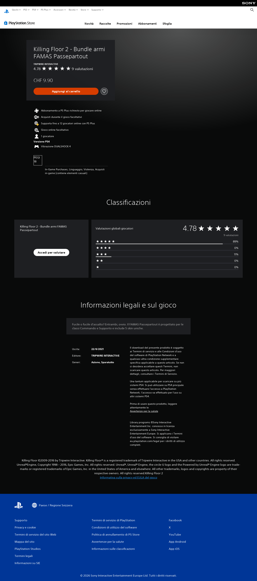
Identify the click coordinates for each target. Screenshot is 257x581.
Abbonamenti (147, 20)
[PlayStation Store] (20, 19)
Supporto (96, 9)
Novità (72, 9)
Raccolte (105, 20)
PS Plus (44, 9)
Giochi (15, 9)
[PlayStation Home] (7, 9)
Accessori (58, 9)
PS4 (34, 9)
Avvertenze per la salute (144, 407)
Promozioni (124, 20)
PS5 (25, 9)
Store (83, 9)
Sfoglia (167, 20)
